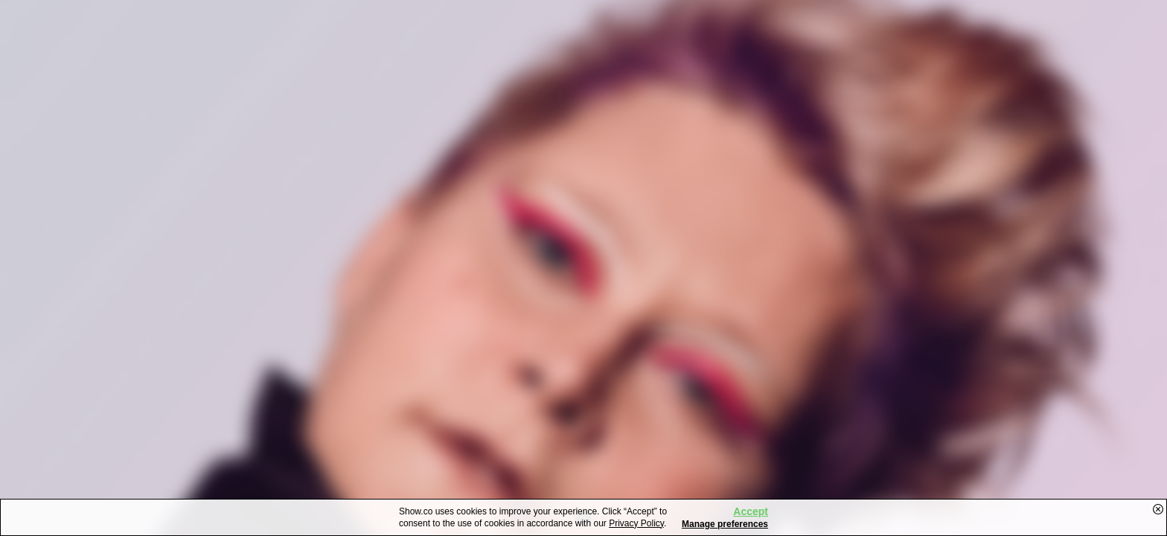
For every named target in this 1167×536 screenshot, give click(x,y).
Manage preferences (725, 524)
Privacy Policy (636, 523)
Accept (750, 511)
